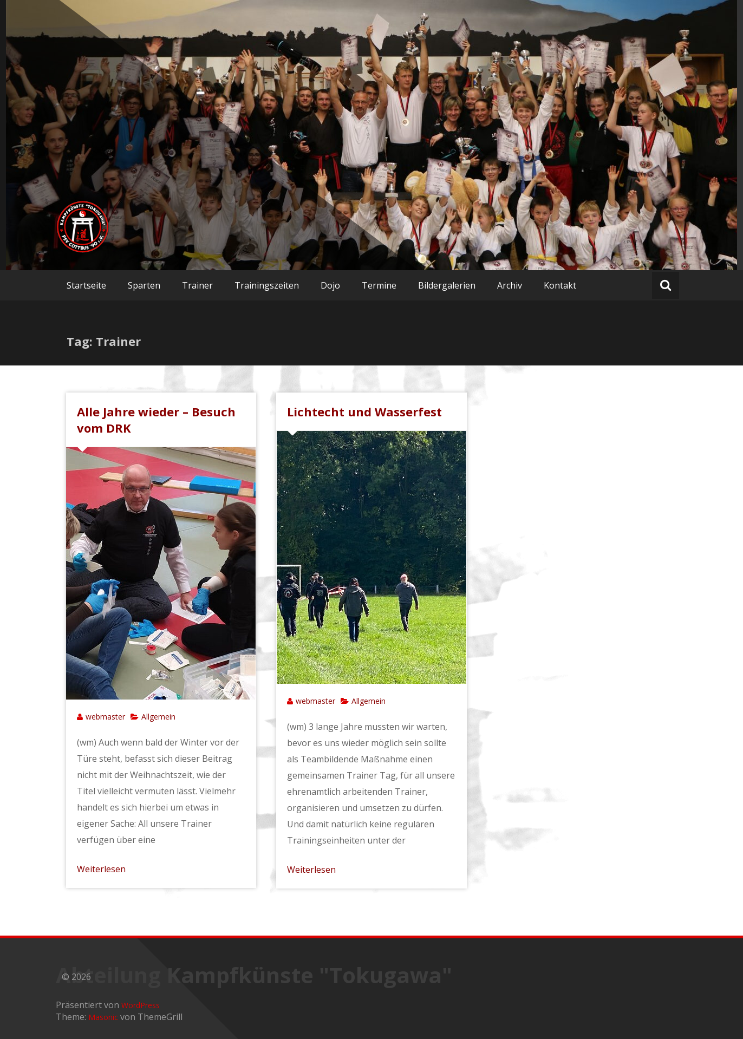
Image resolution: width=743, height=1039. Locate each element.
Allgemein (158, 716)
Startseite (86, 285)
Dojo (330, 285)
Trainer (197, 285)
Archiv (509, 285)
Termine (379, 285)
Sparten (144, 285)
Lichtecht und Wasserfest (364, 411)
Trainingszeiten (266, 285)
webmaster (105, 716)
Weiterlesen (101, 869)
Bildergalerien (446, 285)
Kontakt (560, 285)
